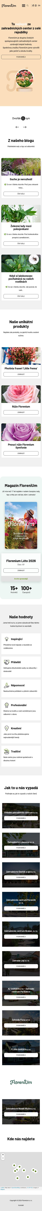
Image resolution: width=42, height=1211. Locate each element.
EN (39, 5)
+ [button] (3, 1155)
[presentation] (17, 127)
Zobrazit (21, 374)
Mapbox (3, 1189)
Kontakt (21, 1205)
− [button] (3, 1158)
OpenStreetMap (16, 1187)
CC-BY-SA (30, 1187)
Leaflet (2, 1187)
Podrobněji (21, 57)
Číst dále (21, 194)
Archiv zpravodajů (21, 579)
